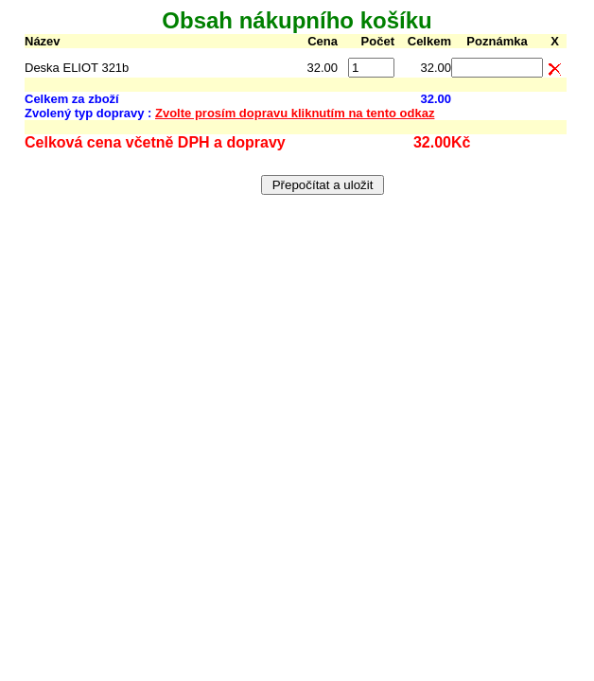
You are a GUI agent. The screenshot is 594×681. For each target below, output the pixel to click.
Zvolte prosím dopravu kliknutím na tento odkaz (294, 113)
